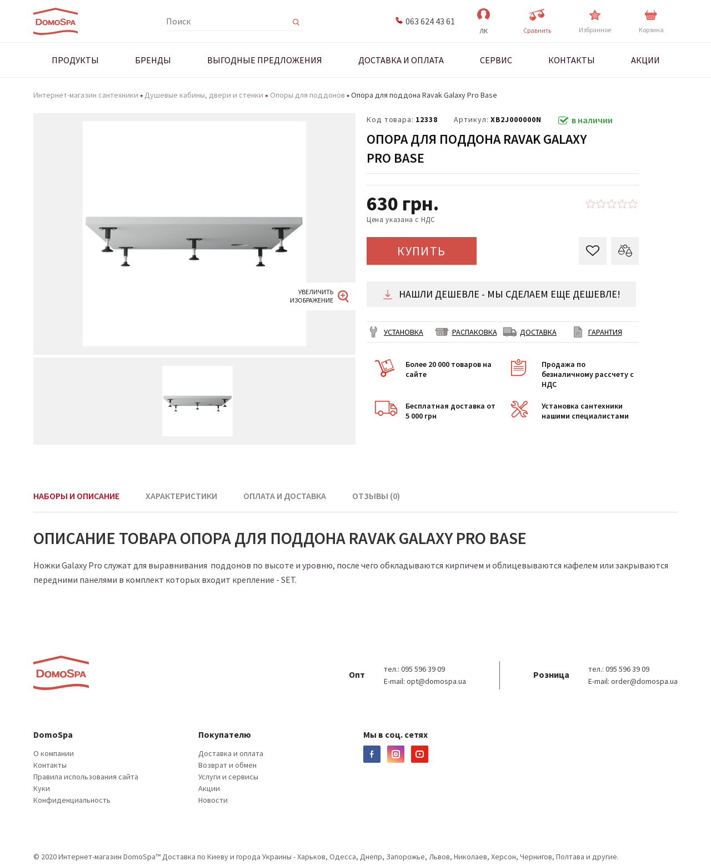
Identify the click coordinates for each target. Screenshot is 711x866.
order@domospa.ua (644, 681)
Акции (209, 788)
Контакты (50, 765)
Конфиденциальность (72, 800)
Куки (41, 788)
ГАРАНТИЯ (605, 332)
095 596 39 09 (423, 669)
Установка (403, 332)
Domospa (55, 22)
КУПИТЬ (421, 251)
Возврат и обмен (227, 765)
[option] (194, 234)
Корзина (651, 22)
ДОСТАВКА (538, 332)
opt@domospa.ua (436, 681)
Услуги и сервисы (228, 777)
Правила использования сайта (85, 777)
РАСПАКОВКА (474, 332)
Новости (213, 800)
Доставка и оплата (230, 753)
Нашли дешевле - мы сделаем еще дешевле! (501, 294)
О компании (53, 753)
